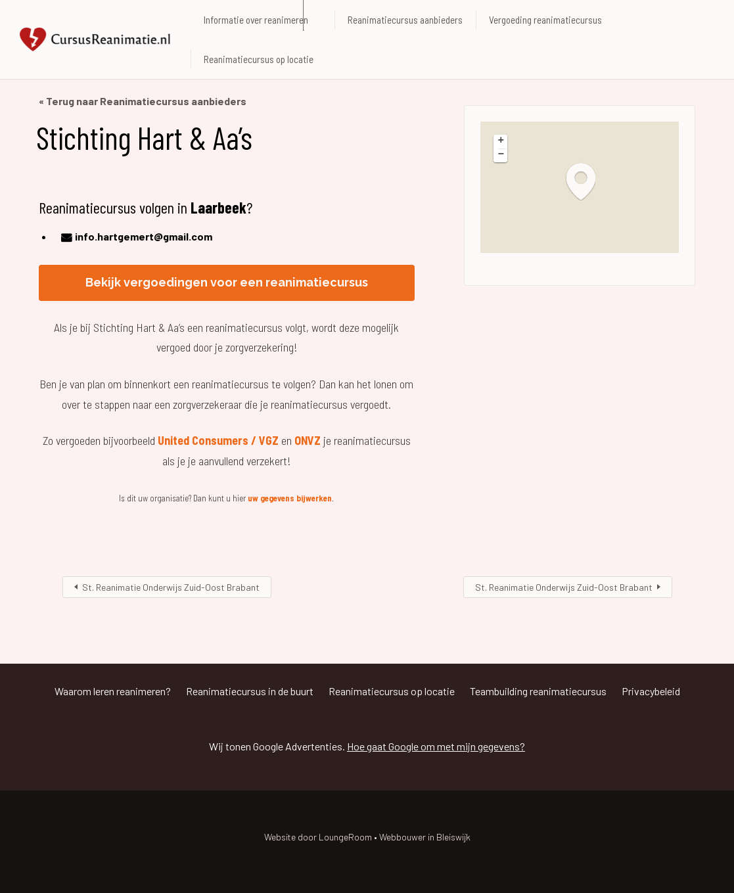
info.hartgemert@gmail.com (143, 236)
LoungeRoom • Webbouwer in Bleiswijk (394, 836)
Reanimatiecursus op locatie (258, 59)
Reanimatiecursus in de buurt (249, 691)
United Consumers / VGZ (218, 440)
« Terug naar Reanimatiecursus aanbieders (142, 101)
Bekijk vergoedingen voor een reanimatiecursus (226, 282)
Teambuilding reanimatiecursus (538, 691)
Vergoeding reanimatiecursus (545, 20)
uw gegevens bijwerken (290, 498)
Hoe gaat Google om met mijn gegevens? (436, 746)
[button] (587, 181)
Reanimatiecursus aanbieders (405, 20)
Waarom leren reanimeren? (113, 691)
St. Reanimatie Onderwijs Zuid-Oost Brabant (171, 587)
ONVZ (307, 440)
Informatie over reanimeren (256, 20)
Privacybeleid (651, 691)
